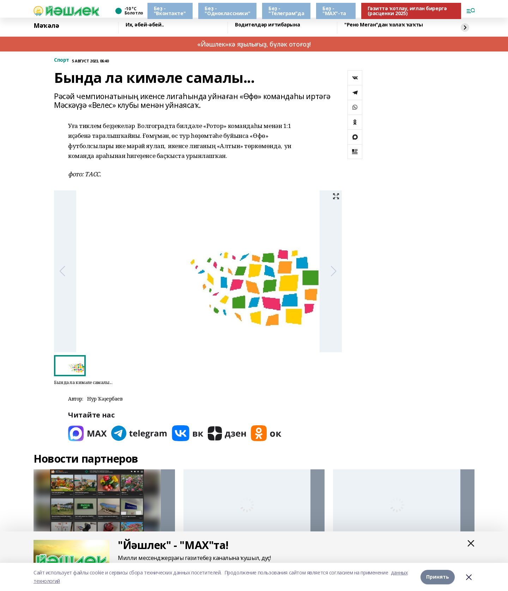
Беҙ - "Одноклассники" (227, 11)
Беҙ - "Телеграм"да (286, 11)
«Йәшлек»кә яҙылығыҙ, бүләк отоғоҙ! (254, 44)
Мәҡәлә (46, 26)
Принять (437, 576)
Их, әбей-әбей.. (145, 25)
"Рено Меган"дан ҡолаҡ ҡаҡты (383, 25)
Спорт (61, 60)
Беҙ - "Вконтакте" (170, 11)
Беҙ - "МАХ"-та (334, 11)
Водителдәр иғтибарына (267, 25)
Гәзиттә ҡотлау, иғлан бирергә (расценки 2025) (407, 11)
